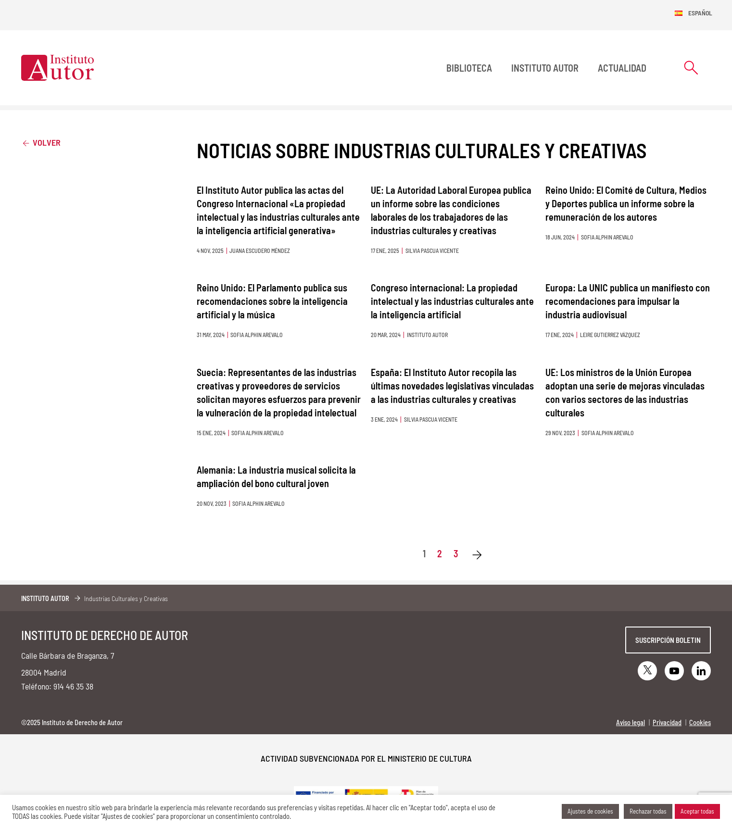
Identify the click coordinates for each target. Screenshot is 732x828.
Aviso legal (630, 722)
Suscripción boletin (668, 640)
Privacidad (667, 722)
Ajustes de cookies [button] (590, 811)
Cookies (700, 722)
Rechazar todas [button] (648, 811)
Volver (41, 142)
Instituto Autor (545, 68)
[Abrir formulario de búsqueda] (691, 67)
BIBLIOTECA (469, 68)
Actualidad (622, 68)
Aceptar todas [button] (697, 811)
